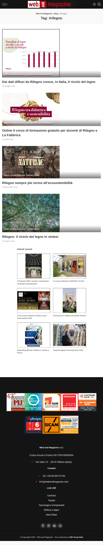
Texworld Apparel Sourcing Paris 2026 (68, 354)
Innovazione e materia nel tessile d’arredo (69, 320)
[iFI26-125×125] (69, 406)
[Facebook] (43, 529)
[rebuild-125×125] (34, 406)
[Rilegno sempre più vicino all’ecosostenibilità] (31, 166)
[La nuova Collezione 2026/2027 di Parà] (69, 270)
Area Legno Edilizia (15, 74)
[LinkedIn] (54, 529)
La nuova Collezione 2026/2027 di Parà (68, 285)
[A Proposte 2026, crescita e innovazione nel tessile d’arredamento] (33, 270)
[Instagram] (48, 529)
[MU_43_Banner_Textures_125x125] (16, 406)
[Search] (99, 4)
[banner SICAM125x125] (51, 428)
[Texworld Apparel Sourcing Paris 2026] (69, 339)
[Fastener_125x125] (87, 406)
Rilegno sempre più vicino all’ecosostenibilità (39, 187)
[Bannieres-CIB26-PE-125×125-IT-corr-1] (69, 428)
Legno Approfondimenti (40, 74)
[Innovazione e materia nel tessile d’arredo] (69, 304)
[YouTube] (60, 529)
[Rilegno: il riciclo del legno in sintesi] (31, 217)
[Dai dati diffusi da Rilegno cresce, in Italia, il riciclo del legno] (31, 53)
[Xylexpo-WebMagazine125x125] (34, 428)
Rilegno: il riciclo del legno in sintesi (32, 241)
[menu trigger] (5, 4)
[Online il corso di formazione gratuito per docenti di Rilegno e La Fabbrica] (31, 113)
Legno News (33, 180)
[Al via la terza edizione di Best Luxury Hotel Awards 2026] (33, 304)
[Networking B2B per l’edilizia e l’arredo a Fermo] (33, 339)
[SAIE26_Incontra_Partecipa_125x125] (51, 406)
